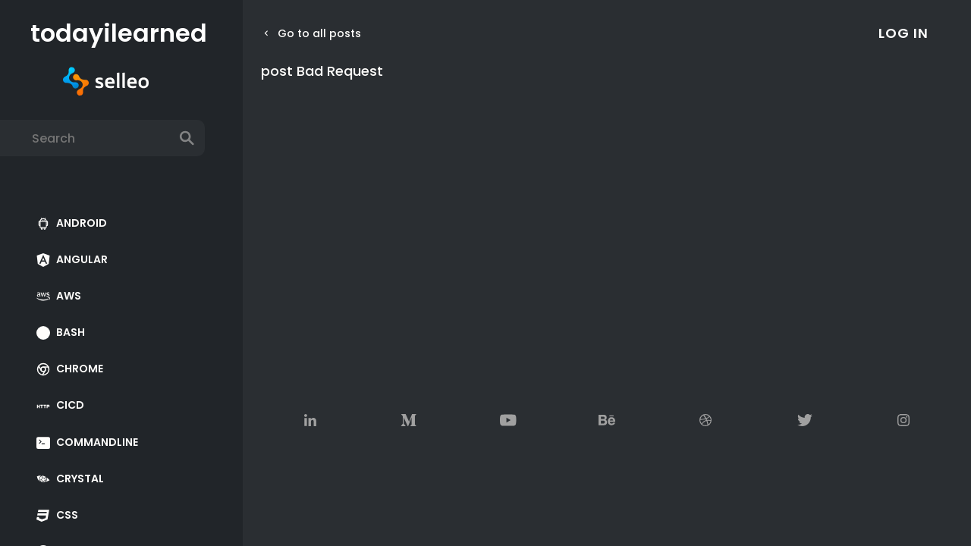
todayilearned (105, 33)
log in (903, 33)
